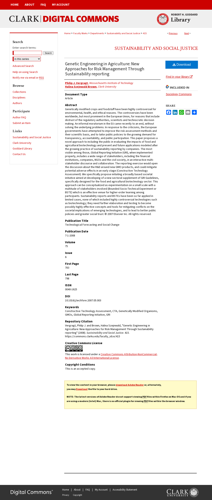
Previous (173, 33)
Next (186, 33)
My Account (101, 490)
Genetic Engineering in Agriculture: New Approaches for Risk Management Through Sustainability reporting (104, 69)
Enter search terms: (24, 48)
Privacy (65, 495)
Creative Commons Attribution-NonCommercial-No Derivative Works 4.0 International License (111, 356)
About (77, 490)
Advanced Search (23, 66)
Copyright (77, 495)
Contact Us (19, 154)
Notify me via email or (28, 78)
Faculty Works (80, 33)
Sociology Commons (179, 94)
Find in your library (179, 76)
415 (145, 33)
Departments (97, 33)
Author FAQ (19, 118)
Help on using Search (25, 72)
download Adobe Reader (130, 385)
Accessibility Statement (125, 490)
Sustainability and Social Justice (123, 33)
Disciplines (19, 98)
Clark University (22, 143)
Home (67, 33)
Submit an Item (22, 123)
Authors (17, 103)
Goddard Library (22, 149)
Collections (19, 92)
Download (182, 64)
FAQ (88, 490)
